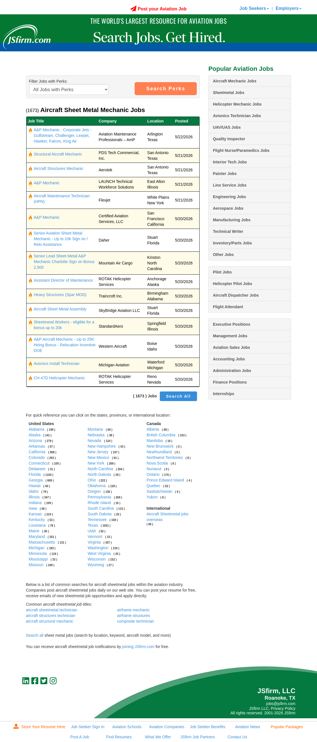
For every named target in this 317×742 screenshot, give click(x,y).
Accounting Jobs (229, 359)
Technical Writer (228, 231)
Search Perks (165, 88)
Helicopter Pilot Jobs (232, 283)
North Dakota (99, 474)
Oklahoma (97, 485)
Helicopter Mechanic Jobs (237, 104)
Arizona (35, 440)
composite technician (135, 621)
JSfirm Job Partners (197, 737)
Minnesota (38, 553)
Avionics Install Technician (57, 363)
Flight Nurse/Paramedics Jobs (241, 150)
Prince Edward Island (165, 480)
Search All (178, 396)
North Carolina (100, 469)
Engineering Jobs (229, 196)
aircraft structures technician (50, 615)
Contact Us (237, 737)
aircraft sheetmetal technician (51, 610)
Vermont (95, 536)
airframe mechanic (133, 610)
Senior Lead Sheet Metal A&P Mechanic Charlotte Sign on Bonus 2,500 (64, 262)
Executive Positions (231, 324)
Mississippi (38, 559)
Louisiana (37, 525)
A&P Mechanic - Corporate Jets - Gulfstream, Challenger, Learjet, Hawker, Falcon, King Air (62, 135)
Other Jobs (223, 254)
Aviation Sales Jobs (231, 347)
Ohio (92, 480)
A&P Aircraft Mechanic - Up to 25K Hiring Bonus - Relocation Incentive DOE (65, 345)
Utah (92, 531)
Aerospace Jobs (228, 208)
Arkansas (37, 446)
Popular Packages (287, 727)
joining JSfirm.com (138, 646)
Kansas (35, 514)
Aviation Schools (126, 727)
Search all (34, 635)
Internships (223, 393)
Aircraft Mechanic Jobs (234, 81)
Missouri (36, 564)
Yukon (152, 497)
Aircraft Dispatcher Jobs (236, 295)
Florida (35, 474)
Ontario (153, 474)
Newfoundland (159, 452)
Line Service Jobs (229, 185)
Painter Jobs (225, 173)
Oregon (94, 491)
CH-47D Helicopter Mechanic (59, 378)
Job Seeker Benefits (207, 727)
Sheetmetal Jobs (228, 92)
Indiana (35, 502)
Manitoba (155, 440)
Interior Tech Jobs (230, 162)
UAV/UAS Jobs (227, 127)
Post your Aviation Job (158, 8)
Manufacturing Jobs (231, 220)
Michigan (37, 548)
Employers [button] (288, 8)
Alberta (153, 429)
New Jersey (98, 452)
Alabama (36, 429)
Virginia (94, 542)
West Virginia (99, 553)
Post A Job (79, 737)
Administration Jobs (232, 370)
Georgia (36, 480)
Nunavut (154, 469)
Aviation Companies (166, 727)
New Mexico (98, 457)
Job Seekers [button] (254, 8)
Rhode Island (99, 502)
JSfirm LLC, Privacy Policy (272, 708)
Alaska (35, 435)
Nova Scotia (157, 463)
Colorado (37, 457)
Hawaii (35, 485)
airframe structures (133, 615)
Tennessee (97, 519)
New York (96, 463)
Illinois (34, 497)
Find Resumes (119, 737)
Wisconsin (97, 559)
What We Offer (158, 737)
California (37, 452)
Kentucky (37, 519)
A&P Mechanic (47, 183)
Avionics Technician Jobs (237, 115)
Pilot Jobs (222, 272)
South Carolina (101, 508)
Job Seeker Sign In (87, 727)
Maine (34, 531)
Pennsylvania (99, 497)
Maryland (37, 536)
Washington (98, 548)
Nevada (94, 440)
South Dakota (100, 514)
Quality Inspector (229, 139)
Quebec (153, 485)
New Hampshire (102, 446)
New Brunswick (160, 446)
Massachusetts (42, 542)
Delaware (37, 469)
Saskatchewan (159, 491)
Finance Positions (230, 382)
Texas (93, 525)
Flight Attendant (228, 307)
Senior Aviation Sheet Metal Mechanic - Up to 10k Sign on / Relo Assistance (61, 239)
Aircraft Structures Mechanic (59, 168)
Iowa (33, 508)
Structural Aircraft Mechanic (58, 154)
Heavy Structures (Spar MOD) (60, 294)
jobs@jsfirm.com (281, 703)
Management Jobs (230, 336)
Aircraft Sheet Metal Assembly (60, 309)
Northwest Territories (165, 457)
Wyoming (96, 564)
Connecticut (39, 463)
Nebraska (96, 435)
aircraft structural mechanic (49, 621)
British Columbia (161, 435)
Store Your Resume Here (39, 727)
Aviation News (247, 727)
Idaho (34, 491)
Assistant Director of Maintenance (63, 280)
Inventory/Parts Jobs (232, 243)
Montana (95, 429)
